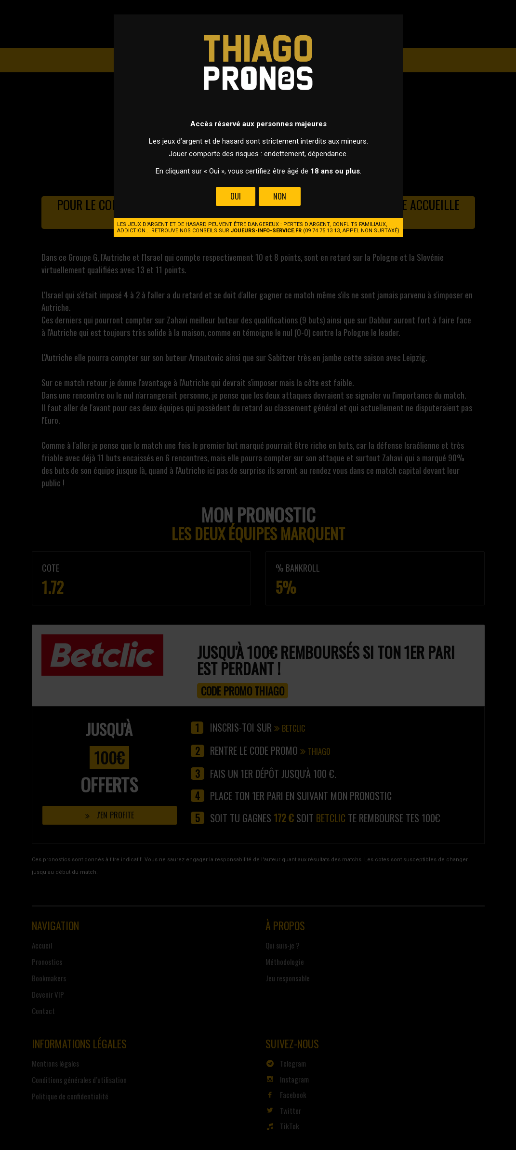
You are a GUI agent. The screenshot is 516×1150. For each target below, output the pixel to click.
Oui (235, 196)
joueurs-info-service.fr (266, 230)
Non (279, 196)
